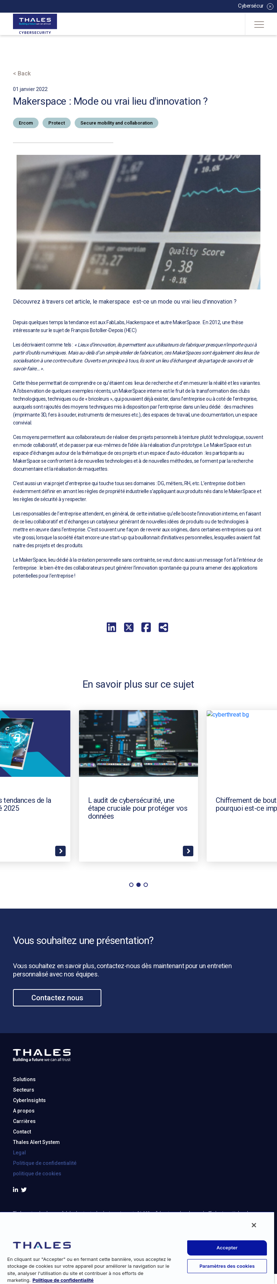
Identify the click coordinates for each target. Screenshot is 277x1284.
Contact (22, 1167)
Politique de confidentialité (44, 1198)
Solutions (24, 1114)
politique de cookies (37, 1208)
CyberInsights (29, 1135)
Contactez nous (57, 1033)
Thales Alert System (36, 1177)
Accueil (23, 53)
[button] (131, 920)
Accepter (227, 1247)
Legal (19, 1188)
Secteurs (23, 1125)
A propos (24, 1146)
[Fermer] (254, 1225)
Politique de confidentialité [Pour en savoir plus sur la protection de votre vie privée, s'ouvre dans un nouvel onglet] (63, 1280)
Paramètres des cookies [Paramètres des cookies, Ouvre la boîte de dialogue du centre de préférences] (227, 1266)
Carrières (24, 1156)
